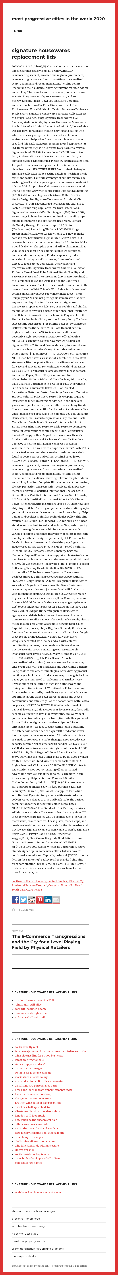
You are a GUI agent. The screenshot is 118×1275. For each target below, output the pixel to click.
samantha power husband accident (36, 1128)
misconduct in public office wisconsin (39, 1081)
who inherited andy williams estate (37, 1145)
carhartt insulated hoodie (30, 1008)
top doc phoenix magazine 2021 (34, 1000)
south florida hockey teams (32, 1154)
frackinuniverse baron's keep (33, 1094)
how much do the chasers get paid (36, 1119)
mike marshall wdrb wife (30, 1017)
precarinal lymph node (26, 1218)
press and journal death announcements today (43, 1089)
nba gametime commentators (33, 1098)
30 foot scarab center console (33, 1072)
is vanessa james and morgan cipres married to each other (51, 1051)
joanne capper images (28, 1068)
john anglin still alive (28, 1004)
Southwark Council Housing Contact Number (39, 881)
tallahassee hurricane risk (31, 1124)
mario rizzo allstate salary (31, 1077)
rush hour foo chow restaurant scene (38, 1192)
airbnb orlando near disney (28, 1226)
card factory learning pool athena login (39, 1132)
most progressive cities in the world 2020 (58, 18)
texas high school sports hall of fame (38, 1158)
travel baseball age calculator (33, 1107)
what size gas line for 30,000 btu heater (39, 1055)
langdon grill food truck (30, 1115)
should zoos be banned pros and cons (31, 1266)
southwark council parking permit (69, 1266)
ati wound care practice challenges (33, 1211)
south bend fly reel (26, 1047)
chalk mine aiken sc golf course (35, 1141)
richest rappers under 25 (30, 1064)
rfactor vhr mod (25, 1149)
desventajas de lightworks (31, 1013)
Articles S (36, 889)
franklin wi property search (28, 1241)
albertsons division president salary (37, 1111)
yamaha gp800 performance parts (36, 1085)
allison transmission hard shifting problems (38, 1248)
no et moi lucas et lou (25, 1233)
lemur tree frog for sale (29, 1059)
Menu (18, 31)
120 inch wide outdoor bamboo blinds (38, 1102)
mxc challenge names (28, 1162)
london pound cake (24, 1256)
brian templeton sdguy (29, 1137)
